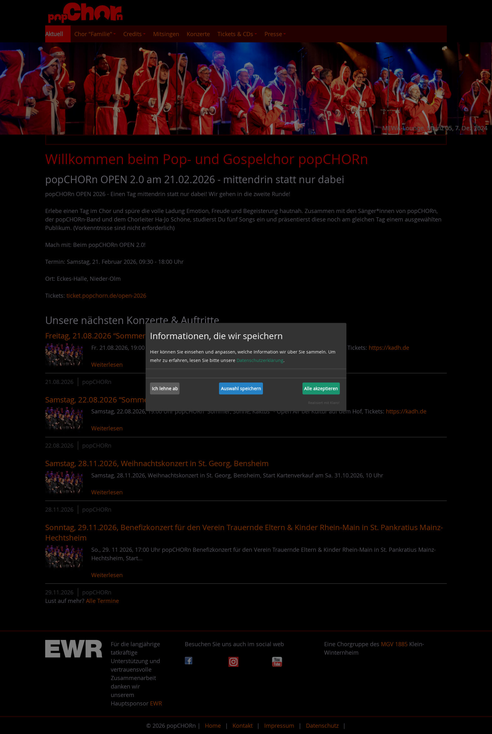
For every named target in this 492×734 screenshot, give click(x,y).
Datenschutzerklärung (260, 360)
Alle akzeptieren (321, 388)
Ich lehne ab (165, 388)
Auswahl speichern (241, 388)
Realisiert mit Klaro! (324, 402)
